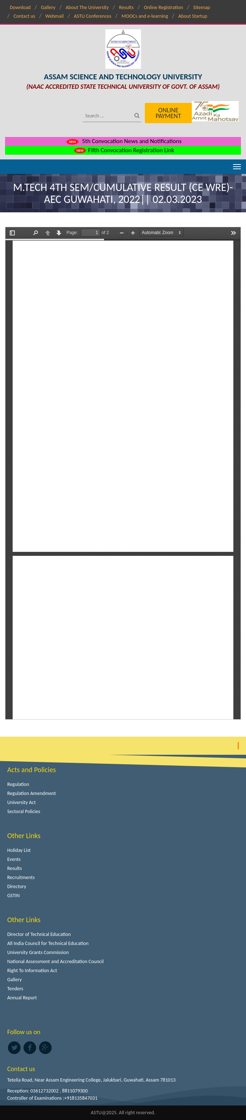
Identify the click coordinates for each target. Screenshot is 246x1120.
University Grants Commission (38, 952)
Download (20, 7)
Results (126, 7)
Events (14, 859)
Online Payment (168, 113)
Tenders (15, 989)
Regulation (18, 784)
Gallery (48, 7)
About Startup (192, 16)
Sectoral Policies (23, 811)
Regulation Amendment (31, 793)
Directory (16, 886)
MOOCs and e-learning (145, 16)
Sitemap (201, 7)
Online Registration (163, 7)
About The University (87, 7)
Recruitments (21, 877)
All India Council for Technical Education (48, 943)
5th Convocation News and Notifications (123, 141)
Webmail (55, 16)
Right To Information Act (32, 970)
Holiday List (19, 850)
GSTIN (13, 895)
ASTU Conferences (92, 16)
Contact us (24, 16)
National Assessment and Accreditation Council (55, 961)
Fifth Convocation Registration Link (123, 150)
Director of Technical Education (39, 934)
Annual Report (22, 998)
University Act (21, 802)
